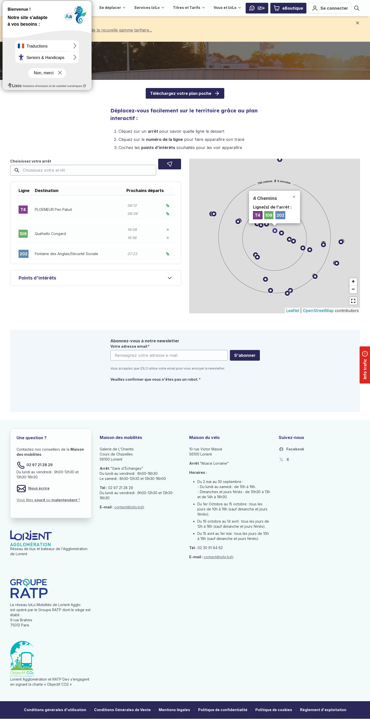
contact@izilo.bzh (129, 507)
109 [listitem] (268, 215)
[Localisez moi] (169, 164)
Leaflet (292, 310)
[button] (96, 209)
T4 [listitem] (257, 215)
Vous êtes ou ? (48, 500)
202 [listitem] (280, 215)
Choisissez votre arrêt (30, 161)
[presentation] (149, 394)
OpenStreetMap (318, 310)
